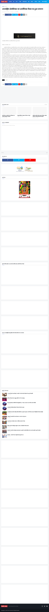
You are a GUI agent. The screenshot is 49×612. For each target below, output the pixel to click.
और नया (3, 152)
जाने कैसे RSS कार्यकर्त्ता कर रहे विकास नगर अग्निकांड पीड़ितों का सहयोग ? (8, 116)
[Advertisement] (24, 25)
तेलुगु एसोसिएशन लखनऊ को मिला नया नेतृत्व (23, 115)
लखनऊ (6, 6)
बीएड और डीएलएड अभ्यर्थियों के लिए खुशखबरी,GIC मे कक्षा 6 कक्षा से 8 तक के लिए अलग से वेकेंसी (21, 402)
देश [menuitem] (13, 1)
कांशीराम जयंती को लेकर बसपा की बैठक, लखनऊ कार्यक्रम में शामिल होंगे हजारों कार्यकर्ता (40, 116)
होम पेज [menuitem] (10, 1)
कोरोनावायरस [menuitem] (25, 1)
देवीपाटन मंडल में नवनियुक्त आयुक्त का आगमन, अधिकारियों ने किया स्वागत (18, 425)
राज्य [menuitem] (16, 1)
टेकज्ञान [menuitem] (32, 1)
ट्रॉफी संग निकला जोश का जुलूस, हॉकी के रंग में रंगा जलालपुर (16, 398)
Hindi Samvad (10, 610)
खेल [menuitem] (28, 1)
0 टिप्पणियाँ (16, 11)
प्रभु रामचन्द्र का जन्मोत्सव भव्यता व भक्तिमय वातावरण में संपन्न (16, 421)
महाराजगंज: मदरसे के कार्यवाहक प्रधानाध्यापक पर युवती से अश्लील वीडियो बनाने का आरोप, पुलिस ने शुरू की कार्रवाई (23, 430)
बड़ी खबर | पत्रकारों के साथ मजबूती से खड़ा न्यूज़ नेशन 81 (15, 434)
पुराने (46, 152)
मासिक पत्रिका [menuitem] (44, 1)
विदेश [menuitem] (20, 1)
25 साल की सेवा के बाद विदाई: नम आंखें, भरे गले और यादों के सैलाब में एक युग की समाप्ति (20, 393)
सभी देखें (46, 104)
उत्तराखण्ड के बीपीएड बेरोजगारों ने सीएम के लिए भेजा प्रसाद (15, 407)
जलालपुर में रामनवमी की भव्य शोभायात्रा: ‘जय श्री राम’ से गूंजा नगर (16, 416)
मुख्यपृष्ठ (3, 6)
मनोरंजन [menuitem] (36, 1)
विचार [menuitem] (39, 1)
